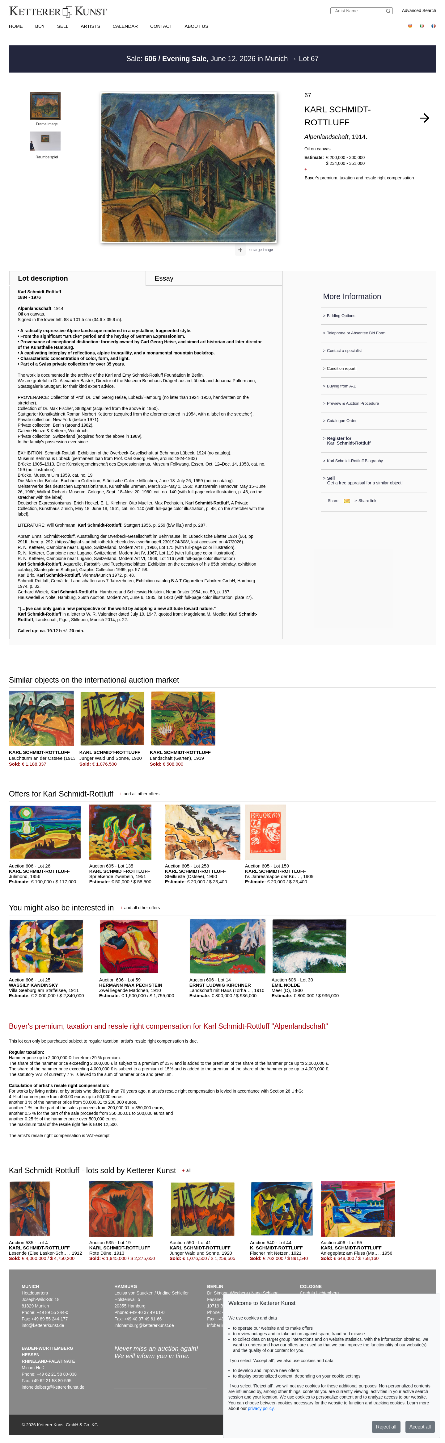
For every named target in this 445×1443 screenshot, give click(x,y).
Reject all (386, 1426)
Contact (161, 26)
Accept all (420, 1426)
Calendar (125, 26)
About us (196, 26)
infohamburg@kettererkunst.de (144, 1325)
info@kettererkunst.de (43, 1325)
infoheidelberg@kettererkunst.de (53, 1387)
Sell (63, 26)
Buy (40, 26)
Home (16, 26)
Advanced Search (419, 10)
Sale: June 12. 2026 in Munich (208, 59)
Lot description (43, 278)
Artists (90, 26)
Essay (164, 278)
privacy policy (260, 1408)
